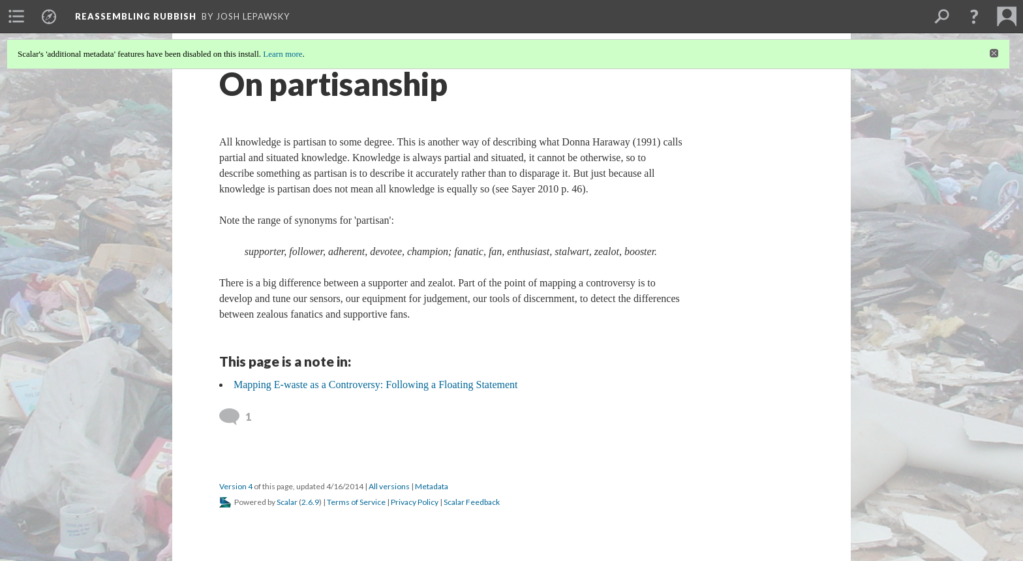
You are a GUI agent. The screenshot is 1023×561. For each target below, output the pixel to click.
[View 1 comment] (237, 416)
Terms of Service (356, 502)
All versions (389, 486)
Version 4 (235, 486)
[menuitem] (16, 16)
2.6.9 (310, 502)
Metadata (431, 486)
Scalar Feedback (472, 502)
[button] (974, 16)
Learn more (282, 54)
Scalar (287, 502)
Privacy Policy (414, 502)
